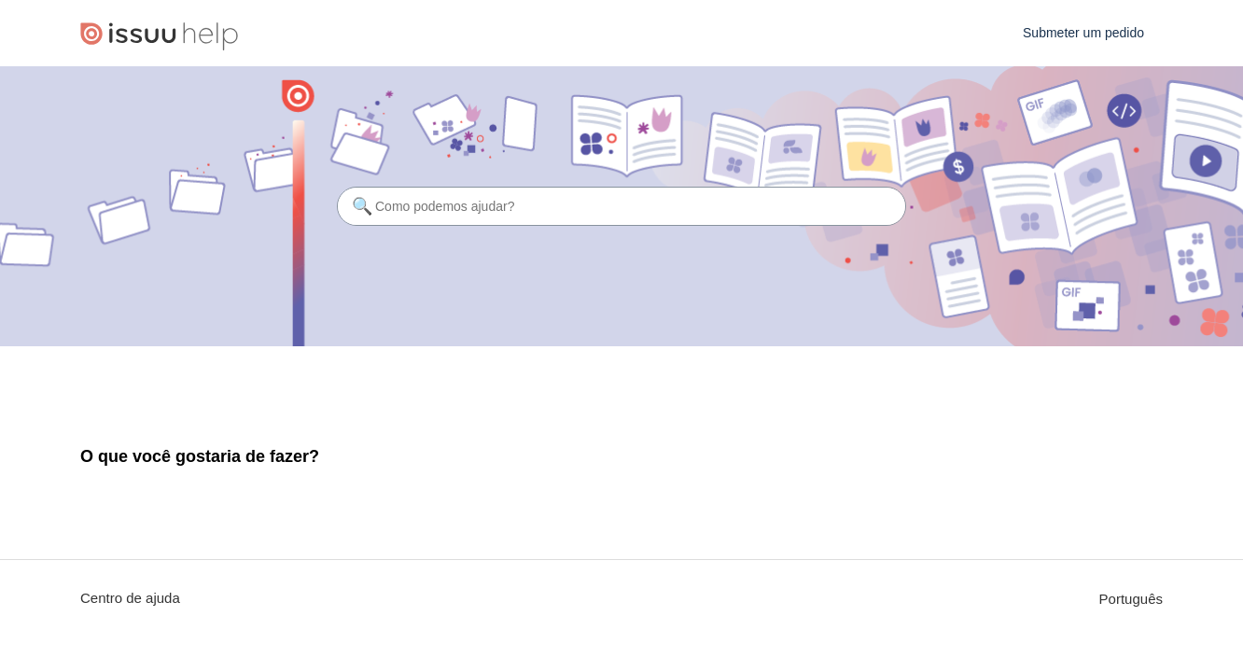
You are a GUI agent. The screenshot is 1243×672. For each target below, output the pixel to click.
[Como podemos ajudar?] (621, 206)
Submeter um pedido (1083, 32)
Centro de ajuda (130, 598)
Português (1131, 599)
